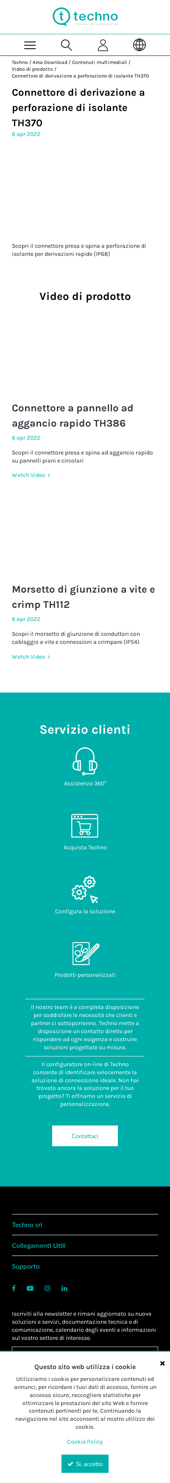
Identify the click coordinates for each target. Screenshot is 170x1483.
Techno (20, 62)
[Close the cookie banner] (162, 1363)
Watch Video (29, 475)
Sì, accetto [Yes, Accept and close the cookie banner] (85, 1463)
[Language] (140, 44)
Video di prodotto (32, 69)
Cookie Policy (85, 1441)
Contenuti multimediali (99, 62)
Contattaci (85, 1135)
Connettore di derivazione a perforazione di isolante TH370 (80, 76)
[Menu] (30, 44)
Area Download (50, 62)
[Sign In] (103, 44)
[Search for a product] (66, 44)
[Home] (85, 17)
